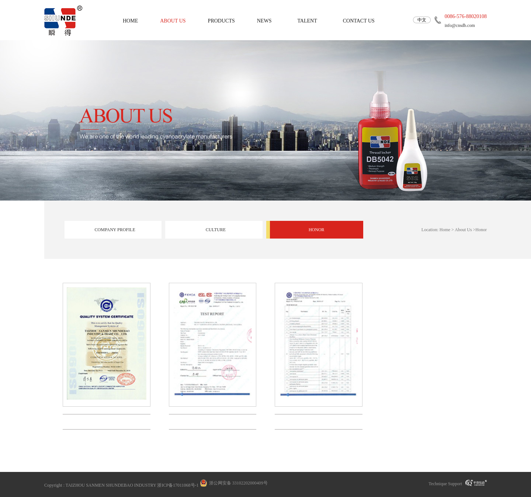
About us (172, 21)
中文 (421, 19)
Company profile (115, 229)
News (264, 21)
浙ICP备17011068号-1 (177, 485)
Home (445, 229)
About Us (463, 229)
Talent (307, 21)
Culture (216, 229)
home (130, 21)
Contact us (359, 21)
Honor (316, 229)
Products (221, 21)
